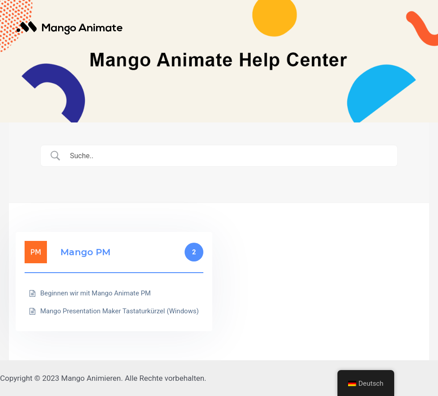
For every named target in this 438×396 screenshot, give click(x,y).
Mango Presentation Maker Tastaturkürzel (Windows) (119, 311)
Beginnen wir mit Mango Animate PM (95, 293)
